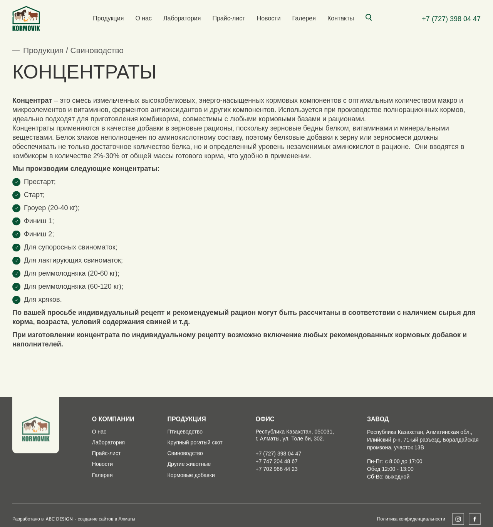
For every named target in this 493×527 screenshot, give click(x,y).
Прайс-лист (228, 18)
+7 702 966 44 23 (276, 482)
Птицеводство (185, 445)
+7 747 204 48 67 (276, 475)
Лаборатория (182, 18)
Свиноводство (97, 50)
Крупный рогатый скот (195, 456)
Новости (269, 18)
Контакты (340, 18)
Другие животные (189, 478)
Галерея (304, 18)
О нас (143, 18)
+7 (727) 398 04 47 (451, 18)
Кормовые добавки (191, 488)
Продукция (108, 18)
